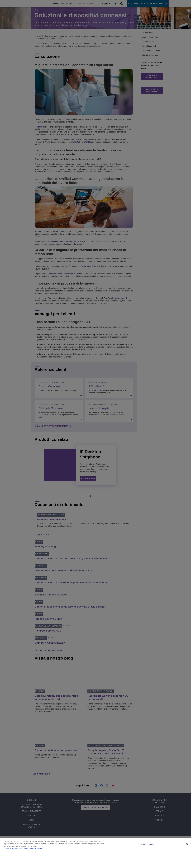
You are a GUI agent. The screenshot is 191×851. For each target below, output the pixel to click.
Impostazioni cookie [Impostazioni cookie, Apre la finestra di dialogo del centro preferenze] (146, 844)
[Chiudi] (187, 844)
